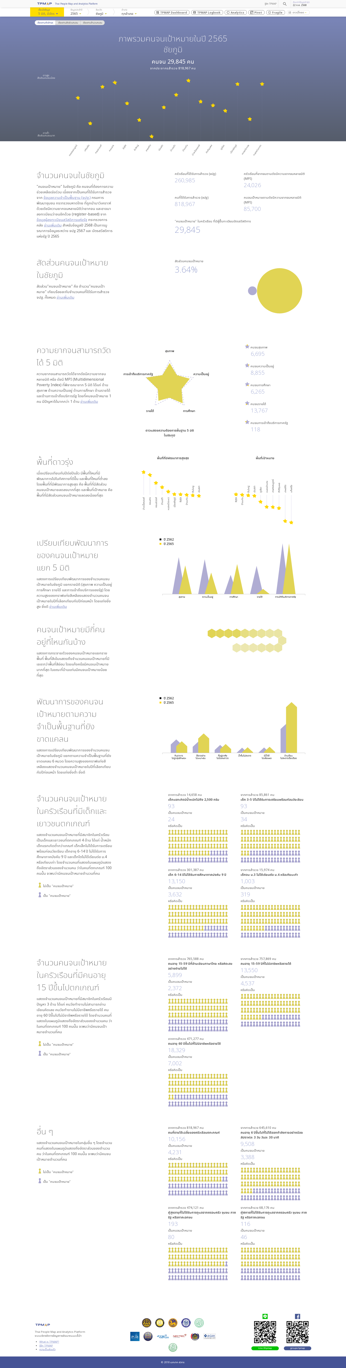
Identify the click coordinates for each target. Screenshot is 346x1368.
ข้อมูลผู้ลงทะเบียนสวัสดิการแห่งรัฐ (62, 219)
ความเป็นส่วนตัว (47, 1349)
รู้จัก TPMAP (270, 3)
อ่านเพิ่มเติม (53, 225)
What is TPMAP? (49, 1341)
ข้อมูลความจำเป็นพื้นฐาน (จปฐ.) (67, 197)
